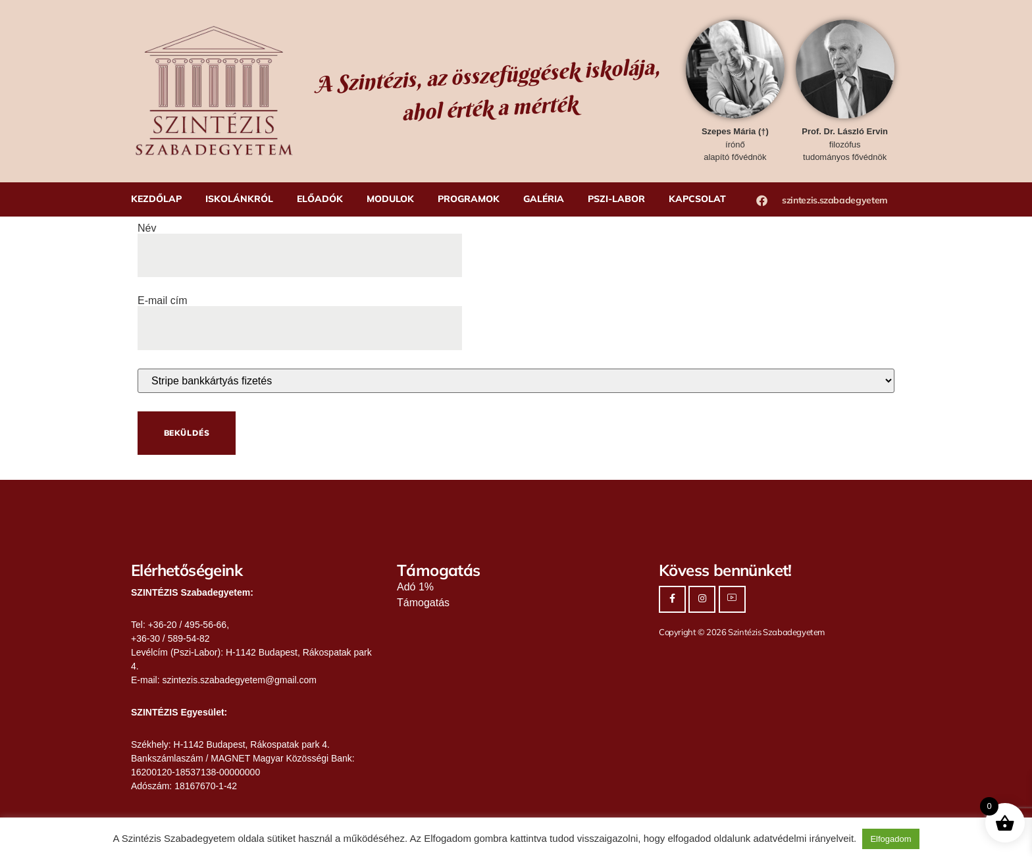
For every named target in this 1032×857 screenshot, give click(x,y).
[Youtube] (732, 599)
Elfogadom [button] (890, 839)
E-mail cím (300, 315)
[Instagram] (701, 599)
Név (300, 242)
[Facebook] (672, 599)
